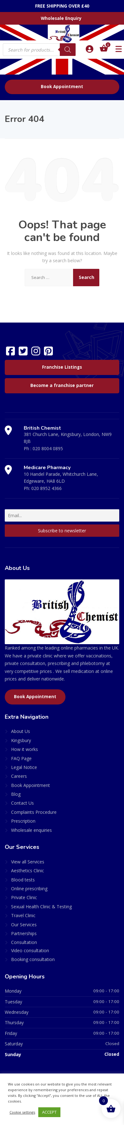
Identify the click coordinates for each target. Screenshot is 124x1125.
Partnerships (24, 933)
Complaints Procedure (34, 812)
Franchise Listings (62, 367)
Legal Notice (24, 767)
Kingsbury (21, 740)
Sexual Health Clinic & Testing (41, 907)
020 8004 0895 (48, 448)
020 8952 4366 (46, 488)
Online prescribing (29, 889)
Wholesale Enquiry (61, 18)
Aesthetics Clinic (27, 871)
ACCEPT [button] (49, 1112)
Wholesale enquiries (31, 830)
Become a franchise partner (62, 385)
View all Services (27, 862)
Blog (16, 794)
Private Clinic (24, 897)
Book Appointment (62, 86)
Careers (19, 776)
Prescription (23, 821)
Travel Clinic (23, 915)
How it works (24, 749)
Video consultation (30, 950)
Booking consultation (33, 959)
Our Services (24, 925)
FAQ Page (21, 758)
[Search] (68, 49)
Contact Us (22, 803)
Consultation (24, 942)
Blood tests (23, 880)
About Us (20, 731)
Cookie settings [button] (22, 1112)
